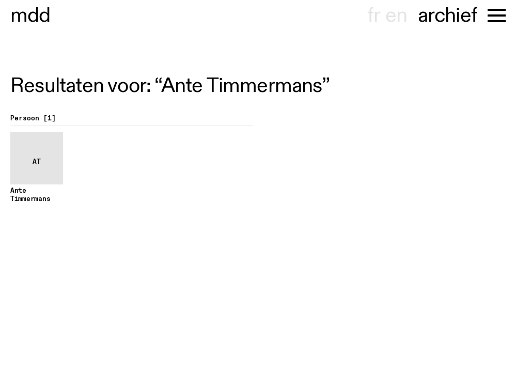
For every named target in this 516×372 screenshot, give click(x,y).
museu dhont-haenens (30, 15)
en (396, 15)
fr (373, 15)
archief (447, 15)
